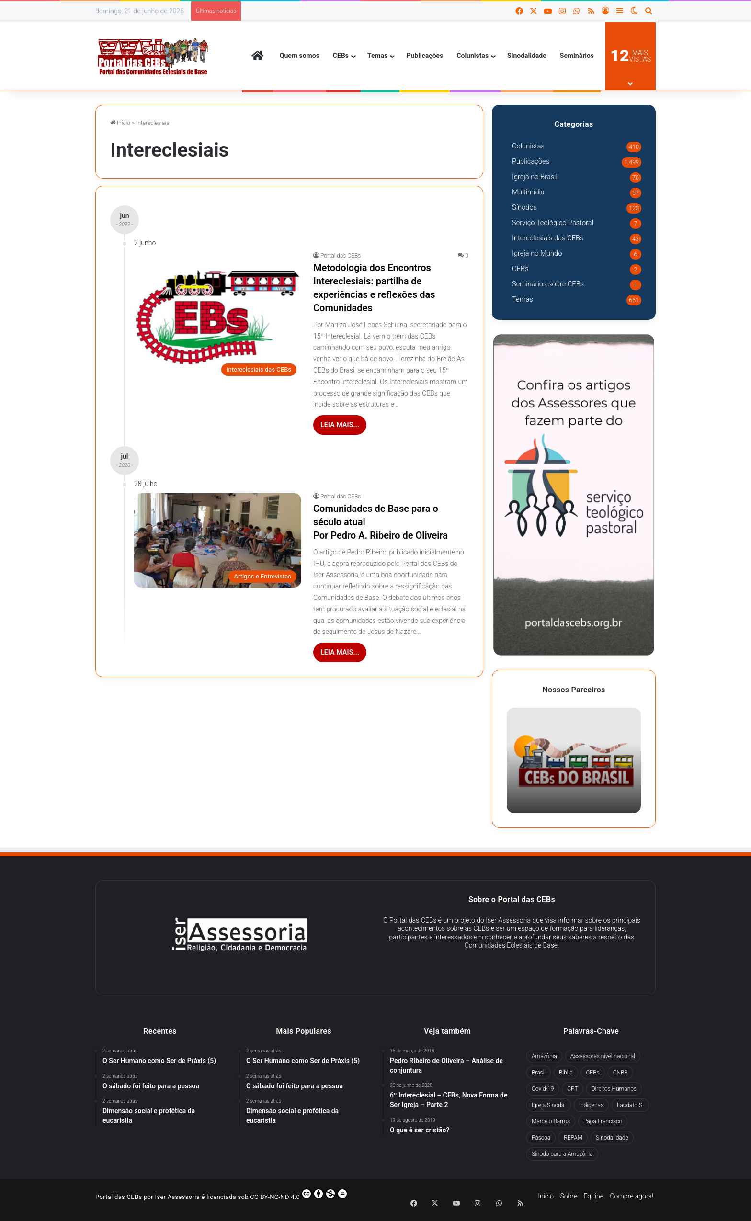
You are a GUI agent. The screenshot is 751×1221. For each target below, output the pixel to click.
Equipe (593, 1196)
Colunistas (472, 55)
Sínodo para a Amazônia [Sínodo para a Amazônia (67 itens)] (562, 1154)
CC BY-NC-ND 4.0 (299, 1194)
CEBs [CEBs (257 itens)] (593, 1072)
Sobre (568, 1196)
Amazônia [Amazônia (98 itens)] (544, 1056)
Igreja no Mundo (537, 253)
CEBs (341, 55)
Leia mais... (339, 425)
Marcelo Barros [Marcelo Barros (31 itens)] (551, 1121)
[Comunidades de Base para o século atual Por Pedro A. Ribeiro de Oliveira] (217, 540)
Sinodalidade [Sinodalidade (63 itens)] (612, 1137)
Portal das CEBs (340, 255)
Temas (377, 55)
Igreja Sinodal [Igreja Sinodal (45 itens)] (549, 1105)
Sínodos (524, 207)
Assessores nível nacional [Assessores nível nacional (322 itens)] (602, 1056)
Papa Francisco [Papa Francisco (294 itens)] (602, 1121)
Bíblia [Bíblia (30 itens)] (566, 1072)
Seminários (577, 55)
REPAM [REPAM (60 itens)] (573, 1137)
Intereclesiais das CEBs (548, 238)
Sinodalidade (526, 55)
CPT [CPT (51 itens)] (572, 1088)
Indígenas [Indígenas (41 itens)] (591, 1105)
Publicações (424, 55)
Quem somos (299, 55)
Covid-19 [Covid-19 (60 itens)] (543, 1088)
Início (120, 123)
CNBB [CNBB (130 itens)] (620, 1072)
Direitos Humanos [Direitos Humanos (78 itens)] (614, 1088)
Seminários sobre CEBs (548, 284)
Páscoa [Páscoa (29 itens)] (541, 1137)
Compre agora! (631, 1196)
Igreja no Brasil (535, 176)
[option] (574, 760)
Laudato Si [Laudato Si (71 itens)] (630, 1105)
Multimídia (528, 192)
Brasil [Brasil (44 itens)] (539, 1072)
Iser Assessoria (177, 1196)
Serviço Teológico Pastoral (552, 222)
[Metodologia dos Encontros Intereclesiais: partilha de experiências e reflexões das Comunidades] (217, 316)
